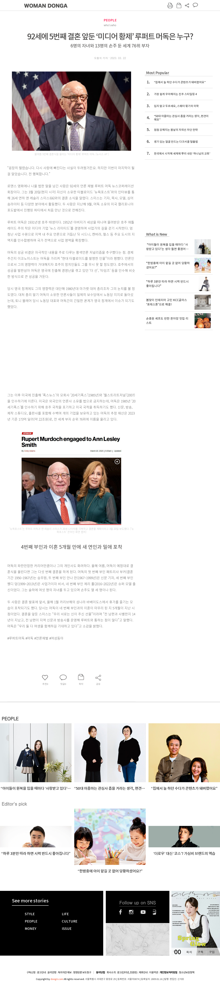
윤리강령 (51, 972)
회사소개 (111, 972)
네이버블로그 (154, 912)
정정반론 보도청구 (82, 972)
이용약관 (153, 972)
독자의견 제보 (65, 972)
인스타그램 (131, 912)
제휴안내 (143, 972)
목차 (189, 952)
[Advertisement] (34, 350)
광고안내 (41, 972)
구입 (212, 952)
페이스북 (120, 912)
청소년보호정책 (186, 972)
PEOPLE (110, 20)
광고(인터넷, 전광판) (127, 972)
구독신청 (31, 972)
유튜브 (143, 912)
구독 (200, 952)
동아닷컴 (100, 972)
